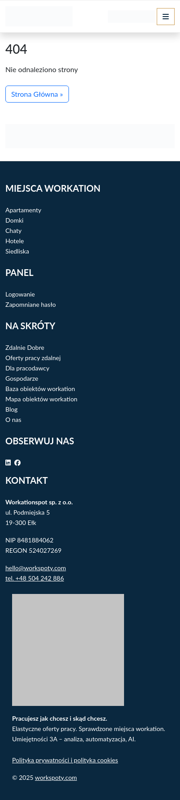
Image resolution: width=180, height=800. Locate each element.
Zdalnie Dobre (24, 347)
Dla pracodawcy (27, 368)
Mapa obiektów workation (41, 399)
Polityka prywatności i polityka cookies (65, 760)
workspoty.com (56, 777)
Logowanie (20, 294)
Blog (11, 409)
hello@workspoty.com (35, 568)
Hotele (14, 241)
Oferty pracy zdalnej (33, 357)
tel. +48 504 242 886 (34, 578)
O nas (13, 419)
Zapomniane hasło (30, 304)
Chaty (13, 230)
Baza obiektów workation (40, 388)
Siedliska (17, 251)
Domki (14, 220)
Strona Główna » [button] (37, 94)
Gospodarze (21, 378)
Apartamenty (23, 210)
